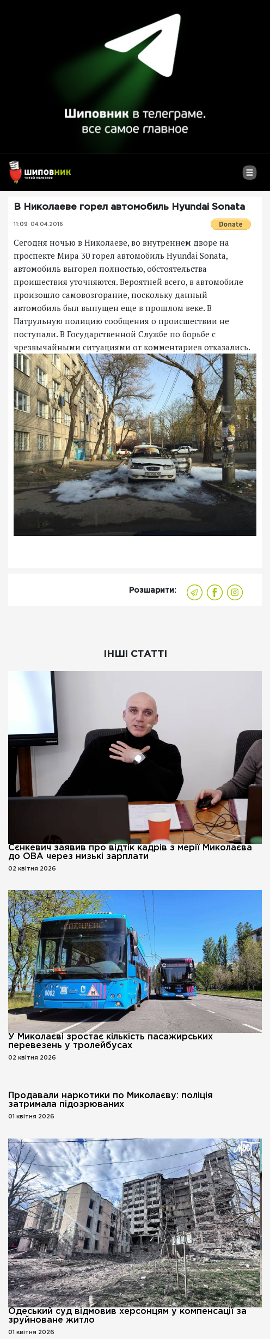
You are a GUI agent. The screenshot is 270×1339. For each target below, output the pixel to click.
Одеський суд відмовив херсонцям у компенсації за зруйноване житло (127, 1315)
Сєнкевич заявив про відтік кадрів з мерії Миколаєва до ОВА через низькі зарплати (130, 852)
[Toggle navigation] (249, 176)
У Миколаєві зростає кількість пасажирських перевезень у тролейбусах (110, 1041)
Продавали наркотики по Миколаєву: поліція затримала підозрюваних (110, 1100)
